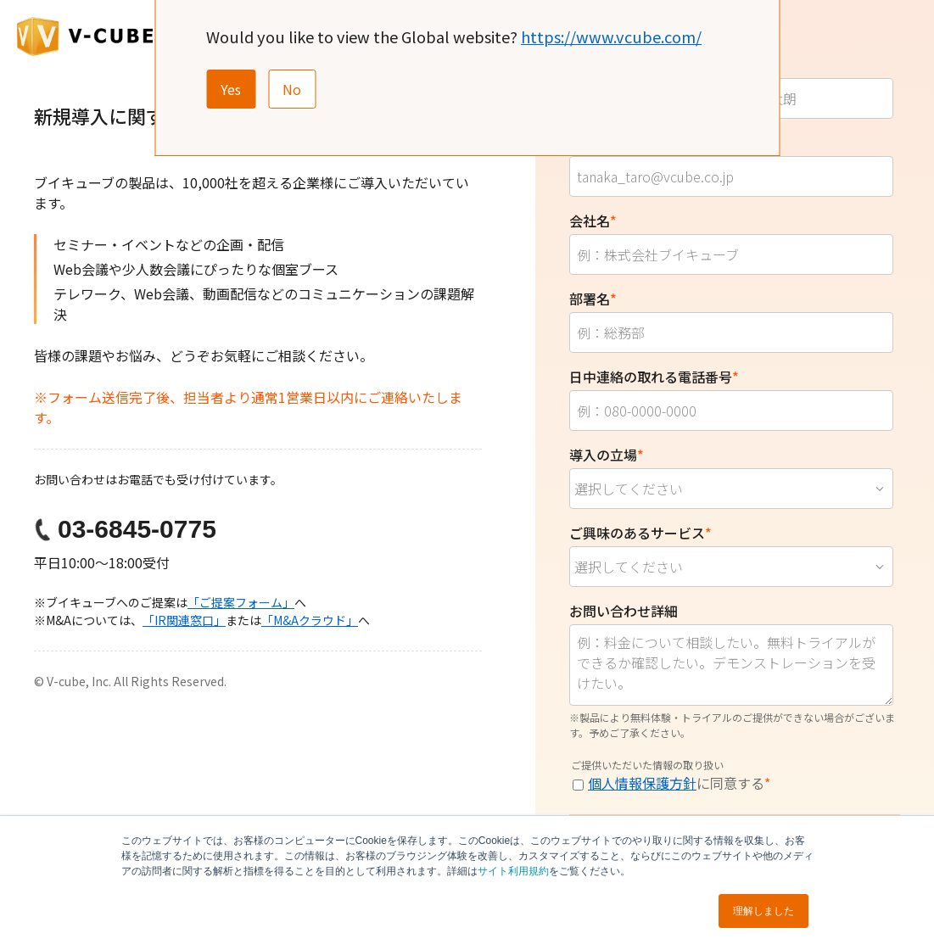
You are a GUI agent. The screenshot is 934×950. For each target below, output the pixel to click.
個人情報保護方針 (642, 783)
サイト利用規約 (513, 871)
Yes (231, 89)
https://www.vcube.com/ (611, 36)
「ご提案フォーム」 (240, 602)
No (291, 89)
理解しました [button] (763, 911)
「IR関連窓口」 (184, 620)
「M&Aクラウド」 (309, 620)
